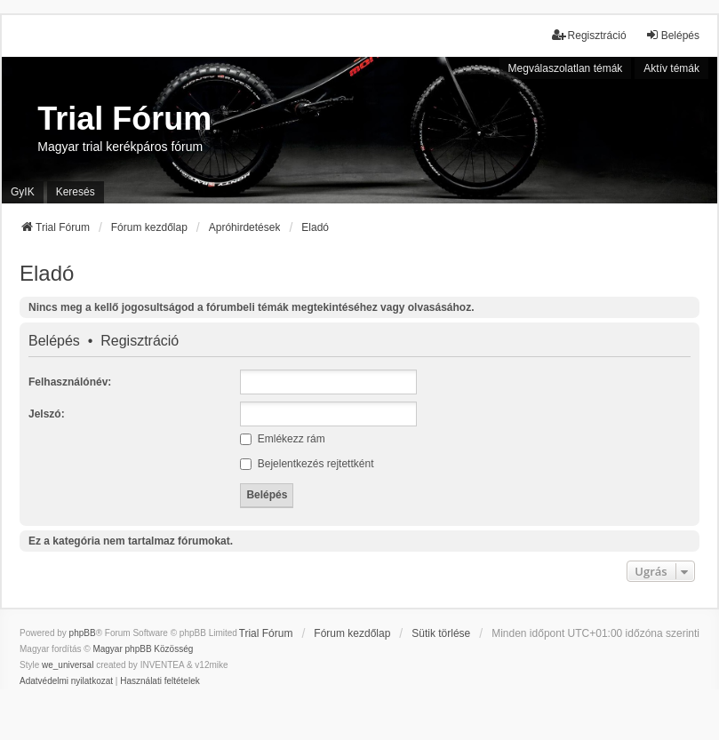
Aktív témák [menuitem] (671, 68)
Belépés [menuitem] (672, 35)
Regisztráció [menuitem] (589, 35)
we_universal (67, 665)
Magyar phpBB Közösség (142, 649)
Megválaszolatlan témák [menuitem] (565, 68)
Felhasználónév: (69, 382)
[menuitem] (66, 681)
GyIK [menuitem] (23, 192)
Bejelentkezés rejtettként (306, 464)
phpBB (82, 633)
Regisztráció (139, 341)
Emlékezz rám (282, 439)
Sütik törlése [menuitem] (440, 633)
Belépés (54, 341)
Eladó (47, 273)
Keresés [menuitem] (75, 192)
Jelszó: (46, 414)
